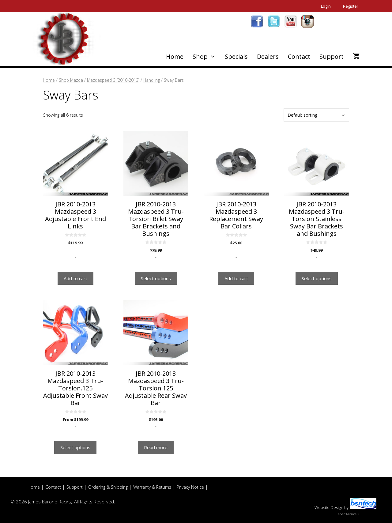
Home (174, 56)
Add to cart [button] (75, 278)
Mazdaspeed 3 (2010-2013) (113, 80)
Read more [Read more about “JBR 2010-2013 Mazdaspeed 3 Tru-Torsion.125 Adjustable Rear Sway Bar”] (156, 447)
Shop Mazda (71, 80)
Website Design (329, 507)
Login (326, 6)
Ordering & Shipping (108, 487)
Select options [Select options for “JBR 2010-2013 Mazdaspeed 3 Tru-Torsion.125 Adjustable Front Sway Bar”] (75, 447)
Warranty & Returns (152, 487)
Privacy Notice (190, 487)
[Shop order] (316, 115)
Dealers (268, 56)
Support (331, 56)
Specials (236, 56)
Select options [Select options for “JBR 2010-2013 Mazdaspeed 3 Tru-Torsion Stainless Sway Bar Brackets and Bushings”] (317, 278)
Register (350, 6)
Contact (299, 56)
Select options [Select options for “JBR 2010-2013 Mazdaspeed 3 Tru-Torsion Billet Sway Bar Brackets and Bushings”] (156, 278)
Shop (206, 56)
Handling (151, 80)
